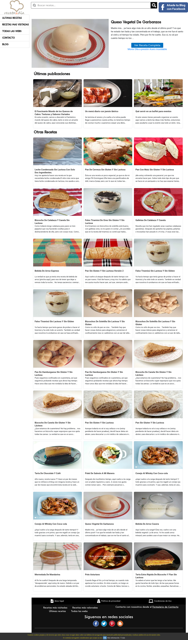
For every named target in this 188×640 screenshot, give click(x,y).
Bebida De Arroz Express (47, 271)
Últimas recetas (58, 611)
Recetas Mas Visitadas (15, 24)
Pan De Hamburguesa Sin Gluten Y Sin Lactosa (54, 373)
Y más (122, 638)
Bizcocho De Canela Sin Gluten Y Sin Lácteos (153, 373)
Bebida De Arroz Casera (147, 524)
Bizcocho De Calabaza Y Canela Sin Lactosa (52, 221)
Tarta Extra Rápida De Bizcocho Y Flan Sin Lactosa (156, 576)
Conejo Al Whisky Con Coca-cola (151, 473)
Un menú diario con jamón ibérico (101, 111)
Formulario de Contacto (165, 607)
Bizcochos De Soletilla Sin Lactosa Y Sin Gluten (105, 323)
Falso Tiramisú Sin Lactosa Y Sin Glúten (155, 271)
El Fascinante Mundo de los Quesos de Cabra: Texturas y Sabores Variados (54, 113)
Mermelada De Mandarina (47, 574)
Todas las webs (79, 611)
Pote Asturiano (92, 574)
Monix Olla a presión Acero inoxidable (147, 49)
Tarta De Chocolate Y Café (48, 473)
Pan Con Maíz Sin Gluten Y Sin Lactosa (154, 169)
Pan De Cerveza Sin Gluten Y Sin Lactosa (105, 169)
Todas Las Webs (11, 31)
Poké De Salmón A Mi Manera (99, 473)
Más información (113, 638)
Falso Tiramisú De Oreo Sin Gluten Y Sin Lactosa (104, 221)
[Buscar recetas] (91, 5)
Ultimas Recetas (12, 18)
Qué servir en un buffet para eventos (153, 111)
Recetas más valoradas (85, 607)
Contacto (8, 38)
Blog (5, 44)
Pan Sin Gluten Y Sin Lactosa (99, 422)
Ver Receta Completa (147, 45)
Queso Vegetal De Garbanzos (99, 524)
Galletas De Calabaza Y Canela (150, 220)
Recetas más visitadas (55, 607)
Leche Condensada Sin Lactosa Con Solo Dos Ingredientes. (55, 171)
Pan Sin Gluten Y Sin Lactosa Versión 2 (104, 271)
